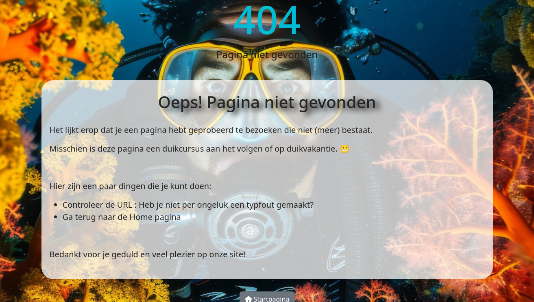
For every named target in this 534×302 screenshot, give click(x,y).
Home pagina (155, 216)
